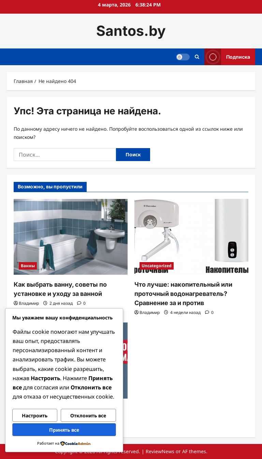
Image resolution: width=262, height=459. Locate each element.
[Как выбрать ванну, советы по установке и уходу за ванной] (71, 237)
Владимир (29, 303)
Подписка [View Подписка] (227, 56)
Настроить (34, 415)
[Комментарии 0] (81, 303)
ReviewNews (160, 451)
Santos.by (131, 30)
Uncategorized (157, 266)
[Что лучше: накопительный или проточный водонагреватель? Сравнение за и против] (191, 237)
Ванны (28, 266)
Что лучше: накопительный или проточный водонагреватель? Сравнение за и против (183, 293)
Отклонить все (88, 415)
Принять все (64, 430)
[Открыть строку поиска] (197, 56)
